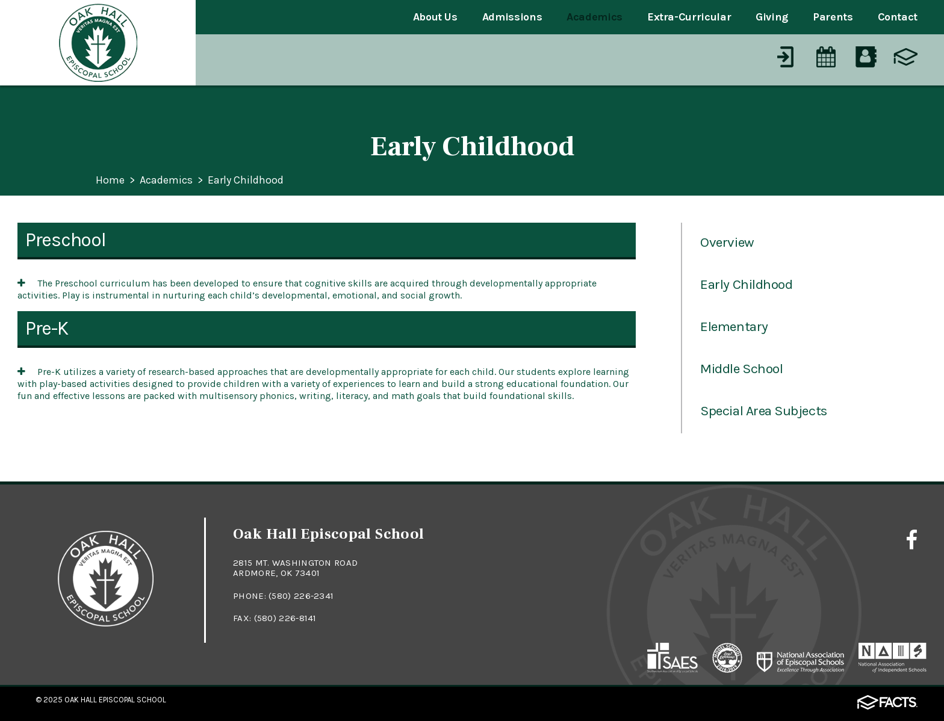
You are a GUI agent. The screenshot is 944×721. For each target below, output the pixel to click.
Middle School (741, 368)
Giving (772, 16)
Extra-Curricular (689, 16)
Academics (595, 16)
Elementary (734, 326)
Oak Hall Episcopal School (115, 699)
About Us (435, 16)
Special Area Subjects (763, 411)
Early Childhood (246, 181)
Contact (898, 16)
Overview (727, 242)
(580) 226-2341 (301, 595)
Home (110, 181)
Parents (832, 16)
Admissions (512, 16)
